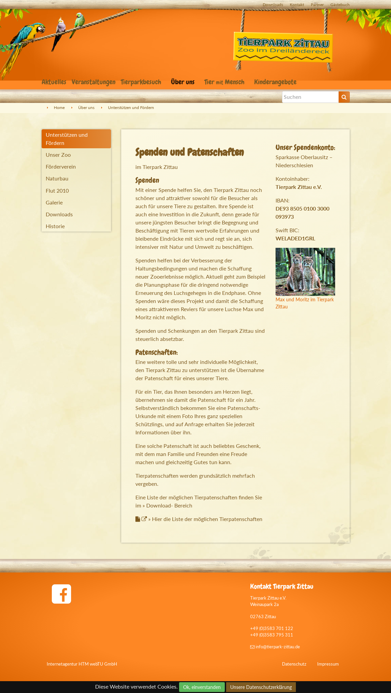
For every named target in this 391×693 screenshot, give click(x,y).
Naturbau (57, 178)
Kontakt (297, 4)
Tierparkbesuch (142, 82)
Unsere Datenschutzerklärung (261, 687)
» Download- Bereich (167, 505)
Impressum (328, 664)
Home (59, 107)
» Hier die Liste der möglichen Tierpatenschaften (202, 519)
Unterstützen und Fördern (131, 107)
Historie (55, 226)
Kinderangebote (276, 82)
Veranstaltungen (93, 82)
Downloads (273, 4)
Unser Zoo (58, 154)
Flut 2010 (57, 190)
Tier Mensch (225, 82)
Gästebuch (340, 4)
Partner (317, 4)
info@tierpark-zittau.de (275, 646)
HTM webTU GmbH (98, 664)
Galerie (54, 202)
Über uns (183, 82)
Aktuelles (54, 82)
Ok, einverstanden (202, 687)
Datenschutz (294, 664)
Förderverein (61, 166)
